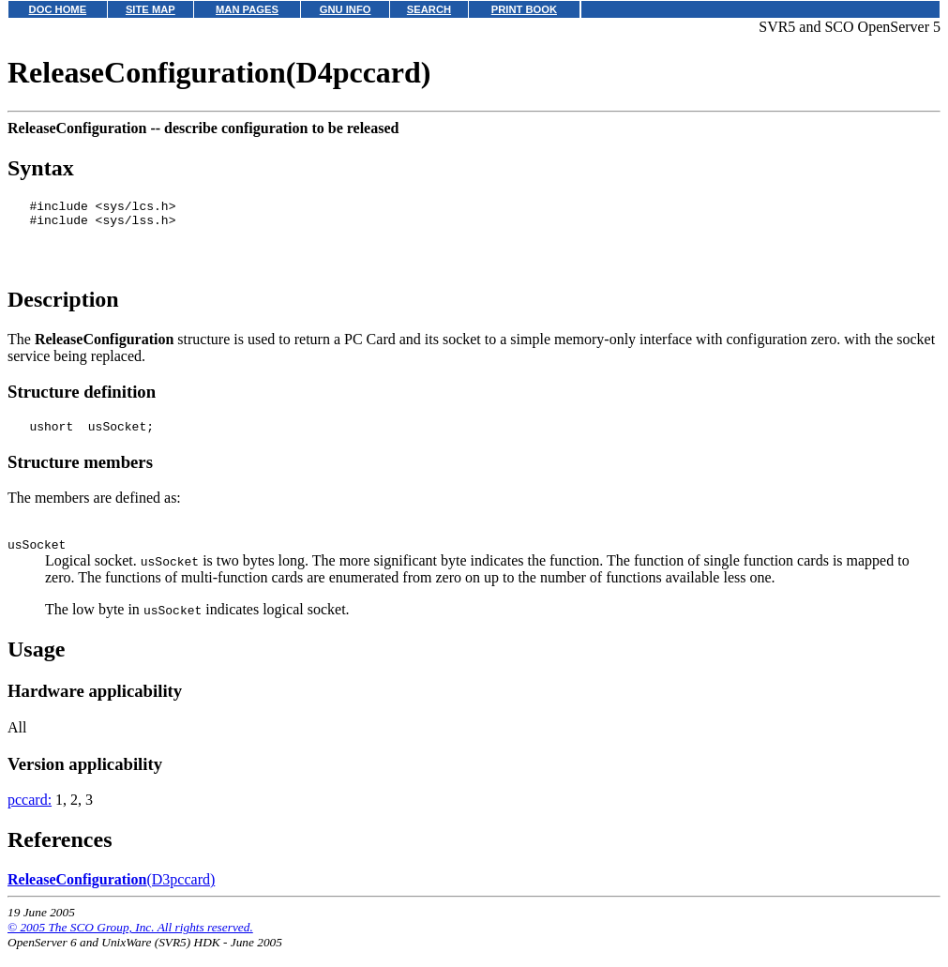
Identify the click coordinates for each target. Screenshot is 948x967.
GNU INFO (345, 9)
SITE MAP (150, 9)
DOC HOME (58, 9)
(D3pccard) (111, 896)
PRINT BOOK (524, 9)
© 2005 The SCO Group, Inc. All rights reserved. (130, 944)
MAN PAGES (247, 9)
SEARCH (429, 9)
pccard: (30, 816)
